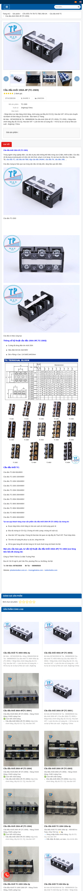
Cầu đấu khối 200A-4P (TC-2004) (17, 768)
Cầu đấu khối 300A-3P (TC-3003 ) (58, 711)
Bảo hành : (15, 111)
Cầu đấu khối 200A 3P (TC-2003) (58, 768)
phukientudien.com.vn (18, 570)
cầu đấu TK (49, 159)
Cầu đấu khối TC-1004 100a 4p (57, 791)
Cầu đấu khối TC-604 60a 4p (56, 849)
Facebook (11, 98)
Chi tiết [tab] (6, 144)
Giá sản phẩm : (12, 132)
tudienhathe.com (51, 570)
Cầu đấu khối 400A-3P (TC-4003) (58, 653)
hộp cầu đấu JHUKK (37, 159)
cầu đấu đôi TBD (22, 159)
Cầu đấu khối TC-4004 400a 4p (16, 653)
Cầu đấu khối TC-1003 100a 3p (16, 849)
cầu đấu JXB (60, 159)
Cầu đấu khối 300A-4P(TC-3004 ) (17, 711)
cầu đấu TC (10, 159)
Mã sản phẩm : (14, 104)
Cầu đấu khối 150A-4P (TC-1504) (17, 826)
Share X (25, 98)
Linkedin (39, 98)
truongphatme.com (36, 570)
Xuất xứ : (16, 108)
